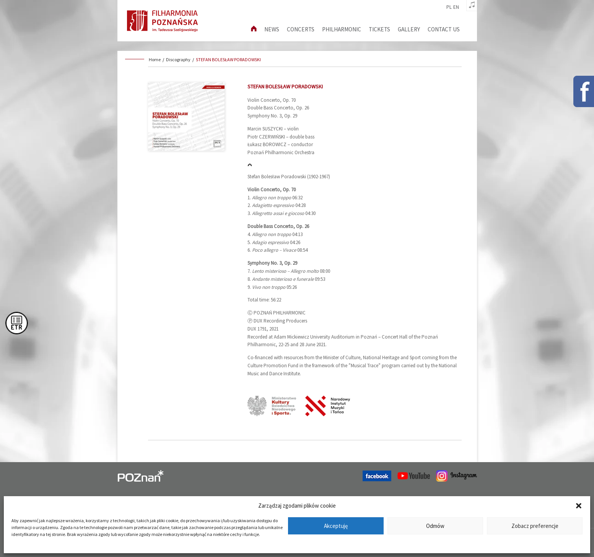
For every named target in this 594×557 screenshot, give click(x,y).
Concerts (300, 29)
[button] (579, 506)
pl (449, 7)
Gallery (409, 29)
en (456, 7)
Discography (178, 59)
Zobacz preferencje (534, 525)
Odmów (435, 525)
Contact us (444, 29)
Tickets (379, 29)
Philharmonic (341, 29)
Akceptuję (336, 525)
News (271, 29)
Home (155, 59)
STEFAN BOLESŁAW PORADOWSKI (228, 59)
